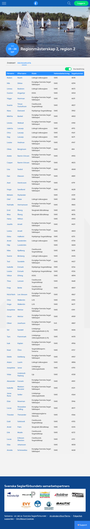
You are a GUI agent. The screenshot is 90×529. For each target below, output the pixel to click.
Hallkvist (20, 236)
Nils (8, 83)
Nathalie (10, 205)
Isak (8, 343)
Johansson (21, 445)
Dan (8, 176)
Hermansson (22, 205)
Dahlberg (21, 357)
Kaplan (20, 343)
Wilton (20, 219)
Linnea (9, 89)
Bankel (20, 116)
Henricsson (21, 183)
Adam (9, 362)
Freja (9, 288)
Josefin (9, 224)
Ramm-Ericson (23, 156)
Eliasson (20, 176)
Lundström (21, 245)
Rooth (19, 78)
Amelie (10, 450)
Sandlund (21, 189)
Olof (8, 199)
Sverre (9, 256)
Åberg (20, 210)
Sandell (20, 330)
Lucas (9, 408)
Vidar (9, 374)
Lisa (8, 169)
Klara (9, 111)
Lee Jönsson (22, 294)
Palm (19, 427)
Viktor (9, 276)
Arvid (9, 241)
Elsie (9, 401)
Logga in (81, 3)
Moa (8, 214)
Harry (9, 219)
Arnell (19, 224)
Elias (8, 445)
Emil (8, 210)
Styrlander (21, 195)
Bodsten (20, 89)
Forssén (20, 381)
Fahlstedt (21, 421)
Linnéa (9, 123)
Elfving (20, 276)
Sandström (21, 241)
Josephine (11, 310)
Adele (9, 156)
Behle (19, 288)
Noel (9, 350)
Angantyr (21, 93)
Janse (19, 368)
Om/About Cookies (25, 519)
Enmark (20, 267)
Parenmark (21, 337)
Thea (9, 281)
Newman (21, 401)
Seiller (19, 395)
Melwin (10, 195)
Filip (8, 245)
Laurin (19, 362)
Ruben (9, 78)
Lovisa (9, 231)
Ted (8, 261)
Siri (8, 330)
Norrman (21, 98)
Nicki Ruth (11, 294)
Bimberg (20, 256)
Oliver (9, 323)
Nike (9, 250)
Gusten (10, 93)
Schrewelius (22, 450)
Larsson (20, 281)
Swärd (20, 169)
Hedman (20, 142)
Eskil (8, 421)
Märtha (10, 116)
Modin (20, 432)
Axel (8, 183)
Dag (8, 137)
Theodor (10, 415)
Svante (9, 105)
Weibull (20, 123)
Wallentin (21, 300)
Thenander (21, 415)
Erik (8, 432)
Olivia (9, 149)
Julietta (10, 128)
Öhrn (19, 350)
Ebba (9, 236)
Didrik (9, 357)
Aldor (19, 199)
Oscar (9, 316)
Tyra (8, 337)
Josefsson (21, 323)
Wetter (20, 310)
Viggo (9, 98)
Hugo (9, 189)
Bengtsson (21, 149)
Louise (9, 142)
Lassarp (20, 128)
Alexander (11, 381)
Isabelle (10, 267)
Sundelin (20, 261)
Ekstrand (21, 111)
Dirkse (19, 83)
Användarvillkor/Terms (60, 516)
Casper (10, 163)
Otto (9, 133)
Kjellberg (21, 250)
